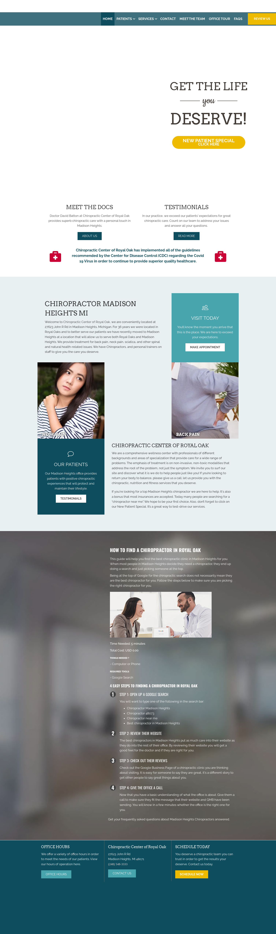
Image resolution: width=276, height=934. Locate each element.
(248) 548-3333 (206, 5)
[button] (134, 19)
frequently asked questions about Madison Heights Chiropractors (167, 819)
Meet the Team (192, 19)
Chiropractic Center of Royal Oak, (87, 322)
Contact (168, 19)
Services (146, 19)
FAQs (238, 19)
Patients (124, 19)
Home (108, 19)
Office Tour (219, 19)
